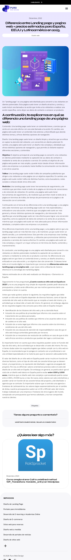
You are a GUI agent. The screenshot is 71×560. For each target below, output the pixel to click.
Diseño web (36, 35)
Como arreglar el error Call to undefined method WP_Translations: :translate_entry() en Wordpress (32, 480)
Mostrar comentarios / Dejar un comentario (35, 422)
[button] (67, 8)
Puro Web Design (17, 555)
